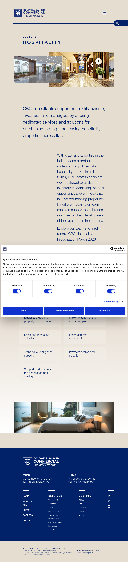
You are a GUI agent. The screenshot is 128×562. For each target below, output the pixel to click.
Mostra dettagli (111, 301)
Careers (28, 515)
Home (26, 496)
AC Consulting (50, 550)
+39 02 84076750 (38, 482)
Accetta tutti (105, 310)
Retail (81, 504)
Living (81, 515)
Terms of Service (38, 554)
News (26, 510)
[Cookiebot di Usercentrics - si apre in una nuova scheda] (112, 249)
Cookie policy (87, 552)
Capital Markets (55, 522)
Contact (28, 520)
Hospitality (83, 507)
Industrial (82, 511)
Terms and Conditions (85, 550)
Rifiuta (23, 310)
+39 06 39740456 (83, 482)
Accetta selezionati (64, 310)
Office (81, 500)
